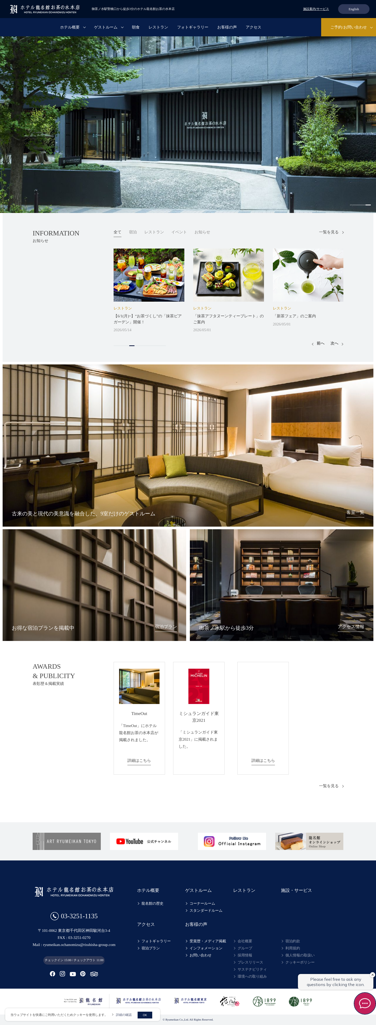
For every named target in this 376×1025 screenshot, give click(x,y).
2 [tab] (121, 345)
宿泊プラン (151, 948)
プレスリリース (250, 962)
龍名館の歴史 (152, 903)
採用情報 (245, 955)
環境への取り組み (252, 976)
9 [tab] (158, 345)
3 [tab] (126, 345)
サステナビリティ (252, 969)
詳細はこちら (139, 760)
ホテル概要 (70, 27)
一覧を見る (329, 232)
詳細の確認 (124, 1015)
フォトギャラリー (192, 27)
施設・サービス (296, 890)
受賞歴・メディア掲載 (208, 941)
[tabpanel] (188, 124)
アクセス (253, 27)
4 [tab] (131, 345)
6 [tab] (142, 345)
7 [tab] (147, 345)
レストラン (158, 27)
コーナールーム (202, 903)
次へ (334, 343)
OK (145, 1015)
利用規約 (292, 948)
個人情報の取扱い (300, 955)
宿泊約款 (292, 941)
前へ (321, 343)
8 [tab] (152, 345)
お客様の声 (227, 27)
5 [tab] (137, 345)
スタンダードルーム (206, 911)
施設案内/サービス (316, 9)
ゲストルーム (106, 27)
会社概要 (245, 941)
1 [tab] (116, 345)
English (354, 9)
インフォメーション (206, 948)
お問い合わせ (201, 955)
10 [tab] (163, 345)
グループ (245, 948)
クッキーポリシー (300, 962)
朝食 (136, 27)
